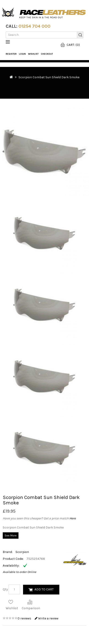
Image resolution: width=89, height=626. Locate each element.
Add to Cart (44, 589)
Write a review (46, 618)
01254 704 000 (34, 26)
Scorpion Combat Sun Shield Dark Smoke (48, 77)
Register (11, 54)
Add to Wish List (11, 602)
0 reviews (25, 618)
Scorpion (22, 552)
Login (22, 54)
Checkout (47, 54)
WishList (33, 54)
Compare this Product (30, 602)
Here (72, 518)
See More (11, 535)
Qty (5, 589)
